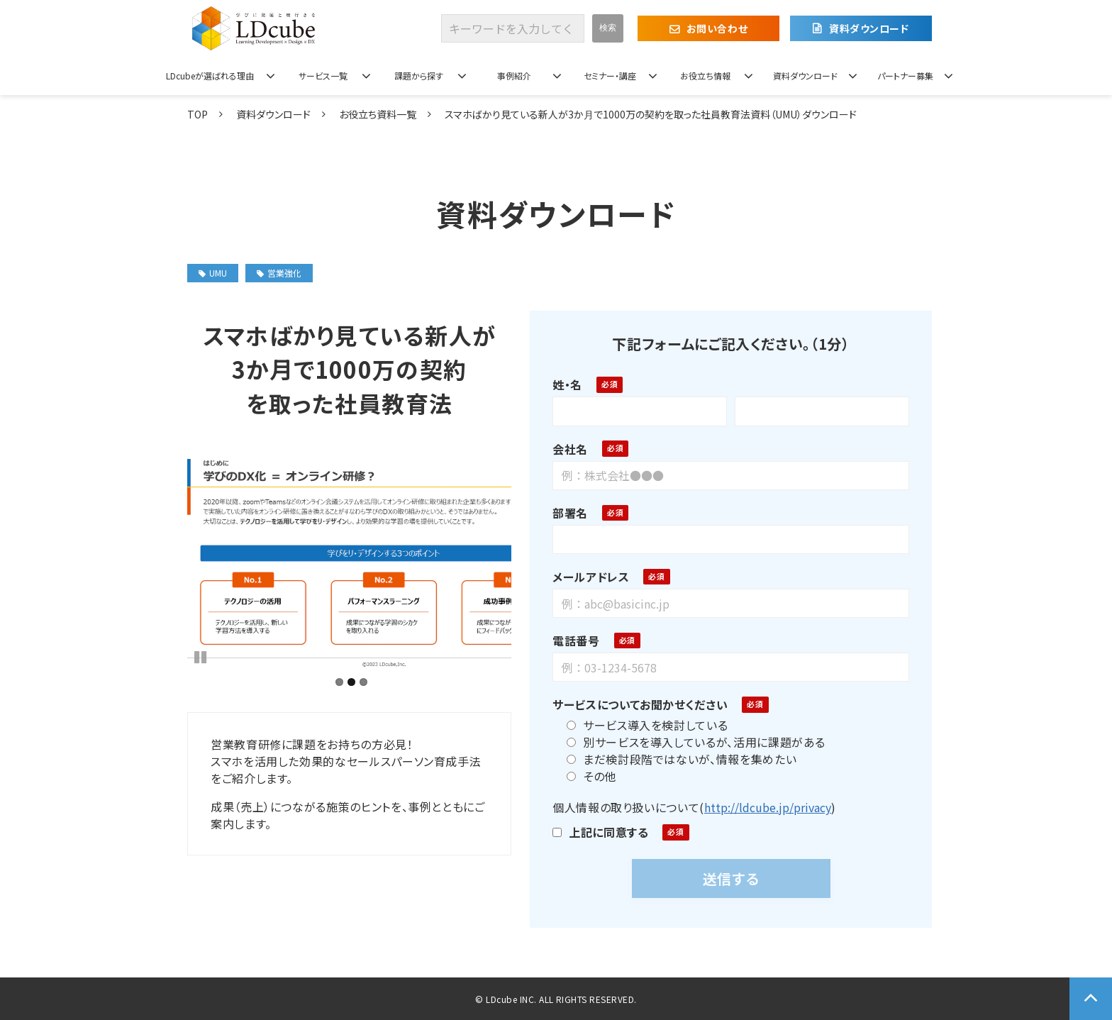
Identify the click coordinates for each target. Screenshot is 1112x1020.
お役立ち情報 (705, 76)
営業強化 (279, 273)
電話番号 (571, 640)
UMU (213, 273)
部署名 (565, 512)
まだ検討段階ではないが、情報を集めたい (676, 758)
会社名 (565, 449)
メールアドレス (585, 576)
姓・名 (562, 384)
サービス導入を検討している (642, 724)
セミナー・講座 (610, 76)
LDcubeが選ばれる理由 (210, 76)
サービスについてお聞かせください (635, 704)
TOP (197, 114)
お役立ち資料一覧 (377, 114)
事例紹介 (514, 76)
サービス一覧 (323, 76)
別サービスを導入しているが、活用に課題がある (691, 741)
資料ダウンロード (868, 28)
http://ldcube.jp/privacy (762, 807)
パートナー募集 (905, 76)
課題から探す (418, 76)
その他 (586, 776)
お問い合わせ (716, 28)
